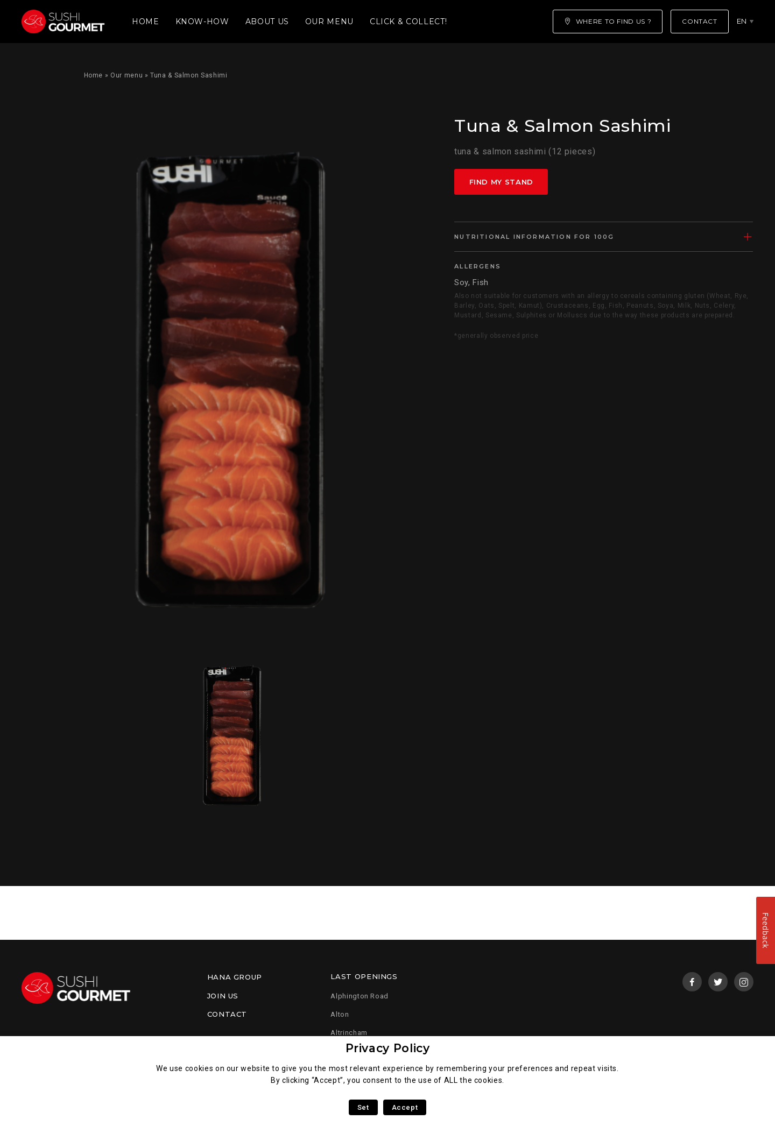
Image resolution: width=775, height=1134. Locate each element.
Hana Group (234, 977)
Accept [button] (405, 1107)
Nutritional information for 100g (534, 236)
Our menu (329, 21)
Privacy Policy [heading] (388, 1048)
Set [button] (363, 1107)
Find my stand (501, 182)
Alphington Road (359, 996)
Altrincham (348, 1033)
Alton (339, 1014)
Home (145, 21)
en (742, 21)
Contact (227, 1014)
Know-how (202, 21)
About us (267, 21)
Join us (222, 995)
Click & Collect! (408, 21)
